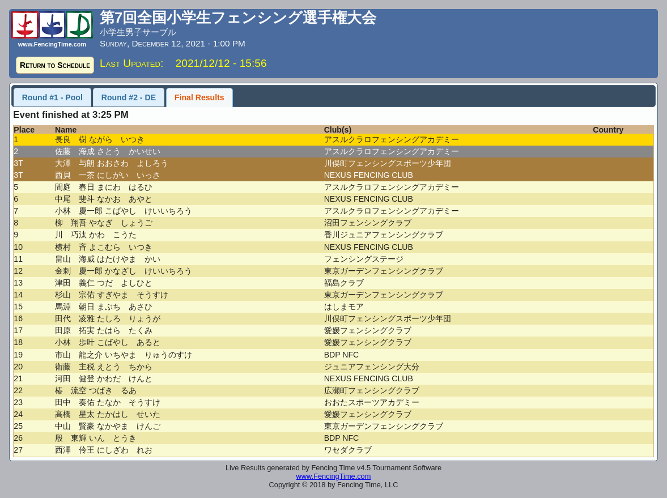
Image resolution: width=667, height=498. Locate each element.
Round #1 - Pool (52, 97)
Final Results (199, 97)
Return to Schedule (55, 65)
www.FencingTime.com (333, 476)
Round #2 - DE (128, 97)
